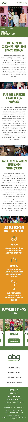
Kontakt (14, 393)
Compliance (14, 396)
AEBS (17, 405)
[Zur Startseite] (4, 3)
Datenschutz (14, 399)
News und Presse (14, 382)
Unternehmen (14, 368)
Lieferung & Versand (14, 408)
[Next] (25, 332)
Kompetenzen (14, 372)
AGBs (10, 405)
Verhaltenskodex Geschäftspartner (14, 411)
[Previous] (2, 332)
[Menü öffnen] (26, 3)
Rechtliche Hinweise (14, 402)
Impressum (14, 390)
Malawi (14, 334)
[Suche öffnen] (20, 3)
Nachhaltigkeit (14, 377)
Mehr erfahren (14, 340)
